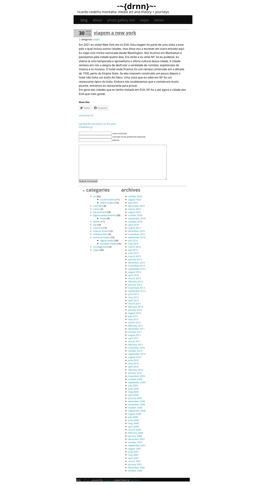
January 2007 (135, 464)
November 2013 (136, 287)
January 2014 (135, 284)
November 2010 (136, 347)
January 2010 (135, 372)
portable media (108, 243)
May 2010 (133, 363)
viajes (144, 20)
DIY (94, 224)
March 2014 (134, 278)
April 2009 (133, 395)
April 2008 (133, 426)
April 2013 (133, 300)
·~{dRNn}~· (136, 6)
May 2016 (133, 243)
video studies (107, 202)
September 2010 (137, 354)
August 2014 (134, 272)
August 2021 (134, 212)
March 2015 (134, 256)
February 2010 (135, 369)
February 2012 (135, 325)
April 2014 (133, 275)
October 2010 (135, 350)
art (94, 196)
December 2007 (136, 439)
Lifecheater (135, 480)
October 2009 (135, 379)
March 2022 (134, 209)
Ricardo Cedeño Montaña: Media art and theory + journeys (123, 11)
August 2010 (134, 357)
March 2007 (134, 461)
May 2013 (133, 297)
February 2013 (135, 306)
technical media (101, 237)
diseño (96, 221)
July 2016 (133, 240)
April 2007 (133, 458)
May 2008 (133, 423)
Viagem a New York (115, 33)
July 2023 (133, 202)
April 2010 (133, 366)
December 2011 (136, 328)
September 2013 (137, 291)
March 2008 (134, 429)
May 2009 (133, 391)
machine (97, 227)
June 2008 (133, 420)
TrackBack (85, 127)
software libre (100, 234)
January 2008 (135, 436)
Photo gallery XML (121, 20)
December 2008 (136, 401)
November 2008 (136, 404)
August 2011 (134, 335)
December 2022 (136, 205)
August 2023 (134, 199)
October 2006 (135, 470)
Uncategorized (100, 246)
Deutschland (99, 212)
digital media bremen (104, 215)
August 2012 (134, 313)
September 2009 (137, 382)
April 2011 (133, 338)
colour (96, 209)
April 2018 (133, 224)
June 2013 (133, 294)
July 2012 (133, 316)
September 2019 (137, 218)
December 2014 (136, 262)
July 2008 (133, 417)
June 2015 (133, 253)
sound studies (107, 199)
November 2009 (136, 376)
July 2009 (133, 385)
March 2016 (134, 246)
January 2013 (135, 309)
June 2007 (133, 451)
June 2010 (133, 360)
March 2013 (134, 303)
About (97, 20)
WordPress (107, 480)
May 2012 (133, 319)
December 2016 (136, 231)
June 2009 (133, 388)
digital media (107, 240)
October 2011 (135, 331)
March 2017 (134, 227)
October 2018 (135, 221)
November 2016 (136, 234)
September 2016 (137, 237)
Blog (84, 20)
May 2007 (133, 454)
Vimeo (159, 20)
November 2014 (136, 265)
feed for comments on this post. (97, 123)
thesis (103, 218)
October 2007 (135, 442)
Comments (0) (86, 115)
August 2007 (134, 448)
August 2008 (134, 413)
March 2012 (134, 322)
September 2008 (137, 410)
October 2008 (135, 407)
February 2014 (135, 281)
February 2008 (135, 432)
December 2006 (136, 467)
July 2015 (133, 250)
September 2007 (137, 445)
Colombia (98, 205)
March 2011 (134, 341)
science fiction (100, 231)
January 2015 (135, 259)
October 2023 (135, 196)
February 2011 (135, 344)
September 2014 (137, 268)
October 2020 (135, 215)
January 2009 (135, 398)
